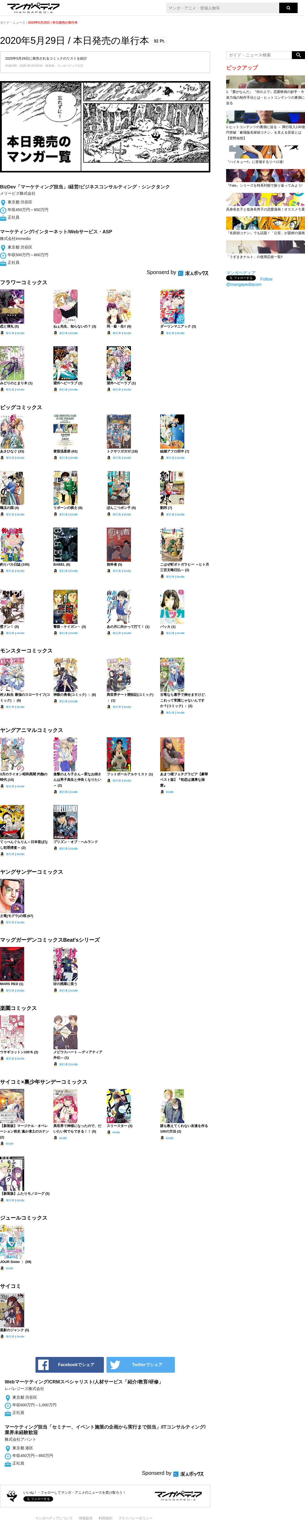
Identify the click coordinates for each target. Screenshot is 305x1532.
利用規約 (105, 1518)
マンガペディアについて (54, 1518)
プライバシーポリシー (135, 1518)
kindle (20, 333)
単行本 (10, 333)
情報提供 (86, 1518)
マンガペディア (241, 273)
